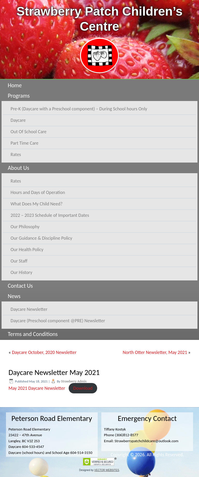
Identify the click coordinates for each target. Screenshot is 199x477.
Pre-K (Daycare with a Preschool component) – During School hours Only (79, 109)
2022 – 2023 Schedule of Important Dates (50, 215)
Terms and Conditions (33, 334)
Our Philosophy (25, 227)
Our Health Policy (27, 249)
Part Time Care (24, 143)
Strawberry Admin (74, 381)
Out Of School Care (29, 132)
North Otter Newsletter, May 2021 (155, 352)
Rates (16, 154)
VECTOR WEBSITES (106, 470)
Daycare (18, 120)
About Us (18, 167)
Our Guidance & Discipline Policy (41, 238)
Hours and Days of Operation (38, 192)
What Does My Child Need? (36, 204)
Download (83, 388)
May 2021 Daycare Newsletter (37, 388)
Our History (21, 272)
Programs (19, 95)
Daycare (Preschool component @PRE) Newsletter (58, 321)
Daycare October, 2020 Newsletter (44, 352)
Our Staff (19, 261)
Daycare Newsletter (29, 309)
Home (15, 85)
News (14, 296)
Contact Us (20, 285)
